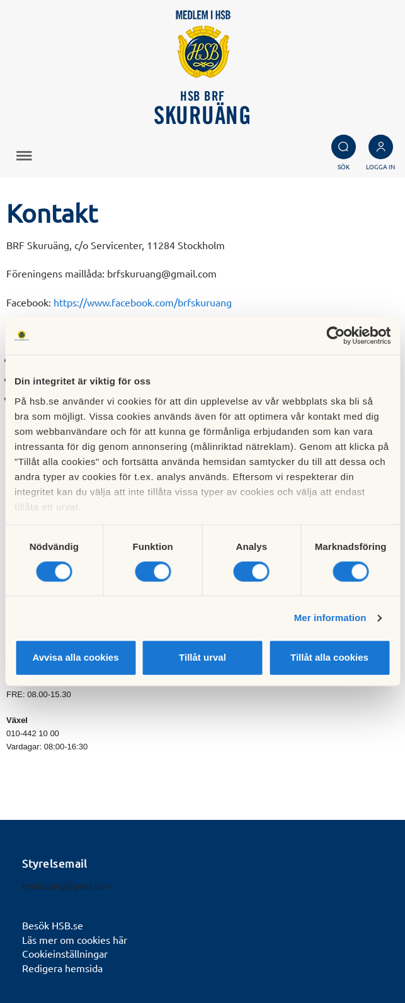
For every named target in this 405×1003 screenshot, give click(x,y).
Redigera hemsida (62, 967)
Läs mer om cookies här (74, 939)
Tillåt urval (202, 658)
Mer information (330, 617)
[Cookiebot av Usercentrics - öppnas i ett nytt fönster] (335, 335)
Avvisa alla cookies (75, 658)
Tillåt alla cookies (329, 658)
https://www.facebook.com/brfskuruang (143, 302)
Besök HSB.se (52, 925)
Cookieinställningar (65, 953)
